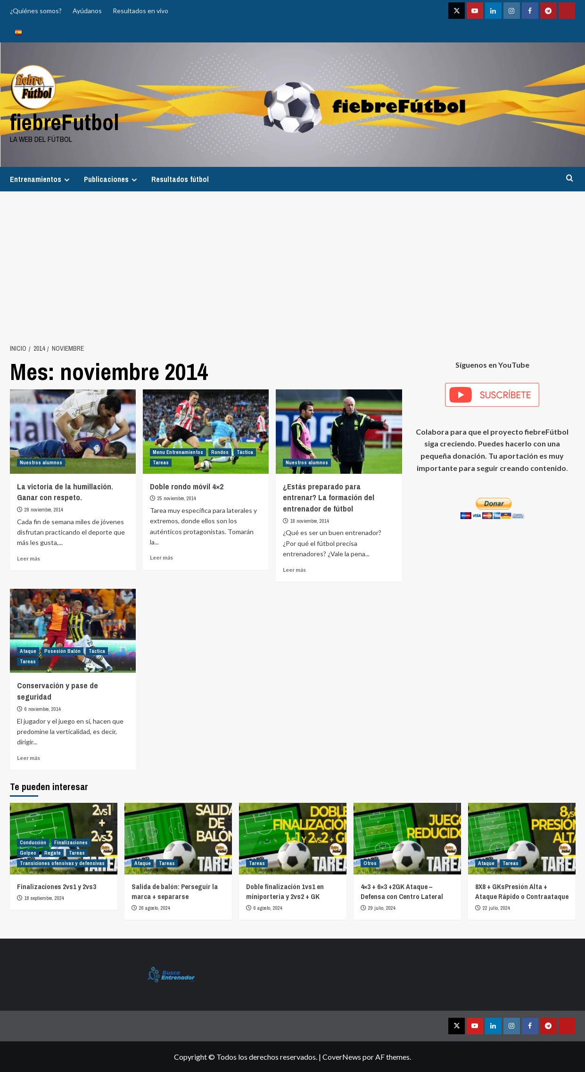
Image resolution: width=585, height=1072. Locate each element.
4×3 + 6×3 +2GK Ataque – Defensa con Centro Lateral (402, 891)
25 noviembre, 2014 (176, 498)
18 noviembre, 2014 (309, 521)
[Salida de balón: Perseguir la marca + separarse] (178, 838)
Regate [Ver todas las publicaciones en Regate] (52, 852)
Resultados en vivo (140, 11)
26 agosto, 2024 (154, 908)
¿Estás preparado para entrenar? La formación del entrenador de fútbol (328, 497)
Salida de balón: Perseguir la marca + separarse (175, 891)
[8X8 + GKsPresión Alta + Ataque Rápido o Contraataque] (522, 838)
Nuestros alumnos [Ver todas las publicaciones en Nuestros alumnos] (41, 462)
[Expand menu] (66, 180)
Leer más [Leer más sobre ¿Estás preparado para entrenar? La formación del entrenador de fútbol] (294, 569)
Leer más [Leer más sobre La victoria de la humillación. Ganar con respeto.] (28, 558)
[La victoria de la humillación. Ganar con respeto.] (73, 431)
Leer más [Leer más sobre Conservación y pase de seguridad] (28, 757)
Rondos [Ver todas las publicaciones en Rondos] (220, 452)
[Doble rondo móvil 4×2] (206, 431)
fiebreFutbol (64, 122)
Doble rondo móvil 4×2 (186, 486)
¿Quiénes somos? (36, 11)
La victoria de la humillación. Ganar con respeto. (65, 492)
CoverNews (341, 1056)
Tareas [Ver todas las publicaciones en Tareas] (161, 462)
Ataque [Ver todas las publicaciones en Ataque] (28, 651)
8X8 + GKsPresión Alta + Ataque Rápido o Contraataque (522, 891)
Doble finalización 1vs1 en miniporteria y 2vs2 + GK (285, 891)
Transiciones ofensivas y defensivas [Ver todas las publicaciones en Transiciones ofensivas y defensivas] (62, 863)
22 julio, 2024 (496, 908)
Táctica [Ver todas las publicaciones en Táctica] (245, 452)
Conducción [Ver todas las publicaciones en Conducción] (33, 842)
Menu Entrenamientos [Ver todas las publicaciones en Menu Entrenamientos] (178, 452)
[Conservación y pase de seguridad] (73, 631)
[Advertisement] (293, 262)
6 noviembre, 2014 (43, 709)
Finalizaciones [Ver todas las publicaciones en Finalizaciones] (71, 842)
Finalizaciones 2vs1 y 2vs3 (56, 886)
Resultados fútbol (180, 179)
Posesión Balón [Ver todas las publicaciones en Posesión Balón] (62, 651)
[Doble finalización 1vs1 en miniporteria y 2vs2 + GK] (292, 838)
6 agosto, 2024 (268, 908)
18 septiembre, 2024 (44, 898)
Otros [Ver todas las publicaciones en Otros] (370, 863)
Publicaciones (112, 179)
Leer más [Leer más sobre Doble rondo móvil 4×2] (161, 557)
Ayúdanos (87, 11)
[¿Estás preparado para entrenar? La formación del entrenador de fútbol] (339, 431)
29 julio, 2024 (381, 908)
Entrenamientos (41, 179)
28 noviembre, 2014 (44, 509)
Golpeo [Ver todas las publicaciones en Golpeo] (28, 852)
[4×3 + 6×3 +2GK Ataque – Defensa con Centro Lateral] (407, 838)
